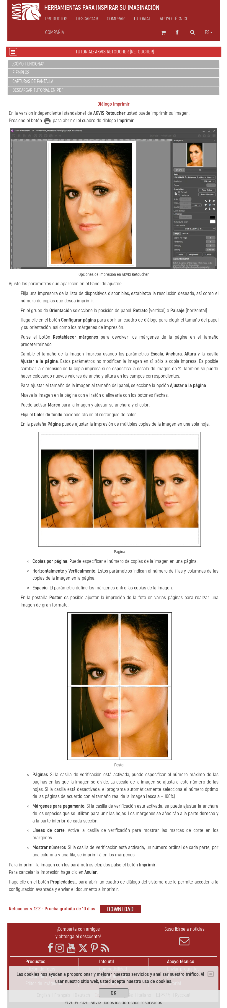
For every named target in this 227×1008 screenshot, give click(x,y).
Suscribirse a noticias (184, 936)
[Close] (211, 974)
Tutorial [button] (142, 19)
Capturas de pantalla (32, 81)
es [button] (209, 32)
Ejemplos (20, 73)
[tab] (113, 64)
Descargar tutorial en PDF (37, 90)
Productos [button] (56, 19)
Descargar (87, 19)
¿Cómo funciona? (28, 64)
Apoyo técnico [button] (174, 19)
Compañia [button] (54, 32)
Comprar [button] (116, 19)
